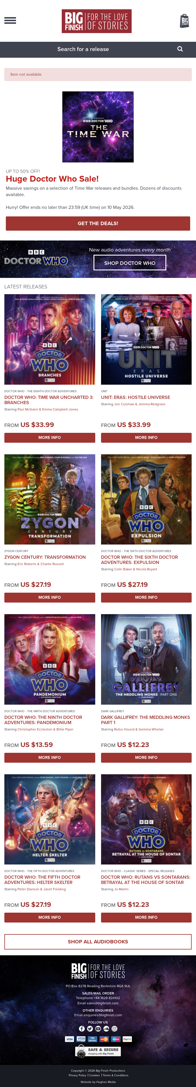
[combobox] (91, 49)
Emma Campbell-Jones (60, 409)
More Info (49, 438)
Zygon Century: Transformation (45, 557)
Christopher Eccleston (34, 729)
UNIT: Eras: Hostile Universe (135, 397)
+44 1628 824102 (107, 998)
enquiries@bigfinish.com (103, 1015)
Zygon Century (16, 551)
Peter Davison (28, 889)
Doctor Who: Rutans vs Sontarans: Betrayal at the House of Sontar (145, 880)
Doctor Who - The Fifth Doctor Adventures (39, 871)
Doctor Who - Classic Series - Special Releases (137, 871)
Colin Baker (123, 569)
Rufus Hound (124, 729)
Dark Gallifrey (112, 711)
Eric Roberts (26, 564)
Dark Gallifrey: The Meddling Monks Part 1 (145, 720)
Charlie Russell (52, 564)
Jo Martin (121, 889)
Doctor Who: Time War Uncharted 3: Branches (48, 400)
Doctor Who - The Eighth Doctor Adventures (40, 391)
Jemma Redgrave (151, 404)
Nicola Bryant (146, 569)
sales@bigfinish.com (103, 1003)
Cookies (94, 1075)
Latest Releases (25, 286)
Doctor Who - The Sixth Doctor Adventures (136, 551)
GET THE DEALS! (98, 223)
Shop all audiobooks (98, 941)
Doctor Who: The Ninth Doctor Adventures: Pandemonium (43, 720)
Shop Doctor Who (130, 263)
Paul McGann (27, 409)
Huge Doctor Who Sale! (52, 178)
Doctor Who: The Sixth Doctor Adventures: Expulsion (139, 560)
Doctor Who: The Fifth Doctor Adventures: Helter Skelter (42, 880)
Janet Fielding (54, 889)
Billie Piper (64, 729)
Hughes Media (106, 1082)
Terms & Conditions (115, 1075)
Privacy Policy (77, 1075)
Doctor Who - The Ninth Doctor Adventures (39, 711)
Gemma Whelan (151, 729)
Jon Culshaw (124, 404)
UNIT (104, 391)
